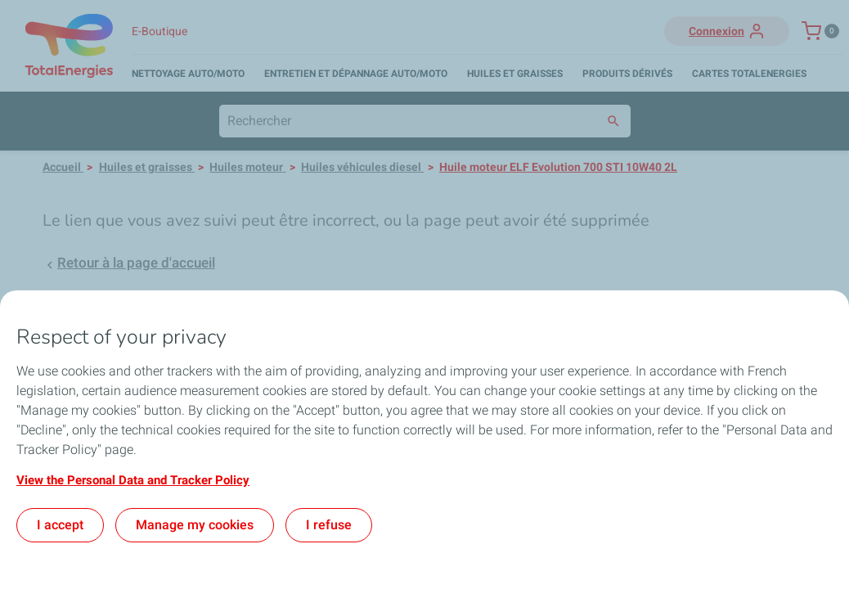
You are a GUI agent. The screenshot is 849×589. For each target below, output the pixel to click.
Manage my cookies (195, 525)
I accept (60, 525)
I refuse (329, 525)
